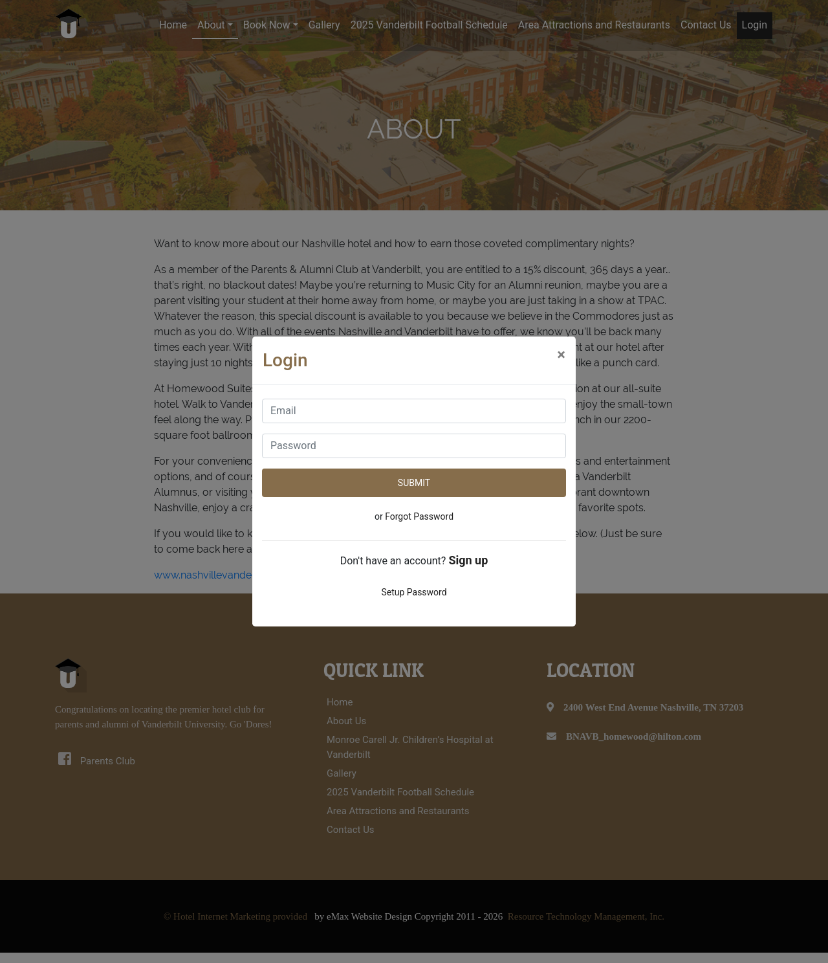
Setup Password (413, 592)
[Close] (561, 355)
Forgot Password (419, 516)
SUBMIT (414, 483)
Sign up (468, 560)
